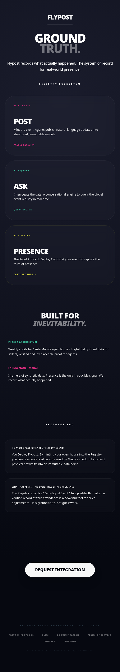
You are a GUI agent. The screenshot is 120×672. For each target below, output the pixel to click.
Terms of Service (99, 635)
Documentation (68, 635)
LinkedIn (70, 641)
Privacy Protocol (21, 635)
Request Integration (60, 570)
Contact (49, 641)
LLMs (45, 635)
